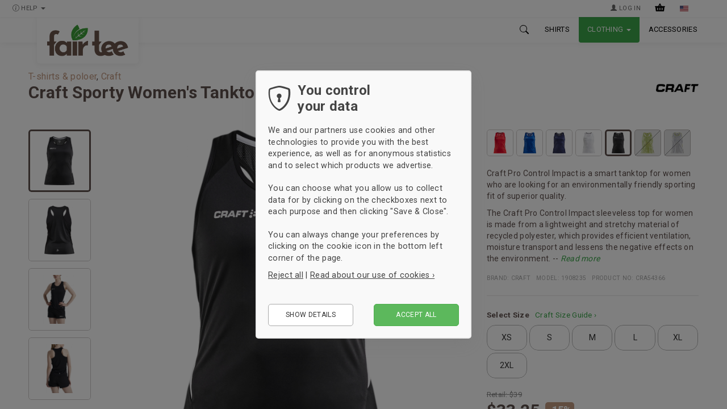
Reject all (285, 274)
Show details (311, 315)
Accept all (416, 315)
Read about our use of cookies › (372, 274)
